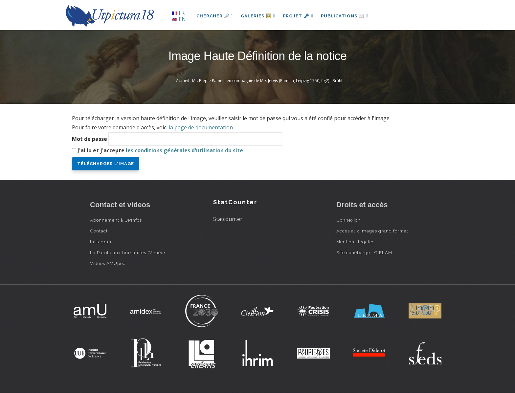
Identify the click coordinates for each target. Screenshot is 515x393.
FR (178, 12)
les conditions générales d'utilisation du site (184, 150)
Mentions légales (355, 241)
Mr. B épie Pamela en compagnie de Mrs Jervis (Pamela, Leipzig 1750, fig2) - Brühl (267, 80)
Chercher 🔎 (214, 15)
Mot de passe (89, 138)
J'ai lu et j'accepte (160, 150)
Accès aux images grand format (372, 230)
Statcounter (227, 219)
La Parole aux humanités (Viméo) (127, 252)
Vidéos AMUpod (108, 263)
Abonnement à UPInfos (116, 220)
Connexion (348, 220)
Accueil (182, 80)
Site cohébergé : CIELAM (364, 252)
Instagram (101, 241)
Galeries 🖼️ (258, 15)
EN (179, 19)
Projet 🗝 (298, 15)
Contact (99, 230)
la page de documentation (201, 127)
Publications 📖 (345, 15)
